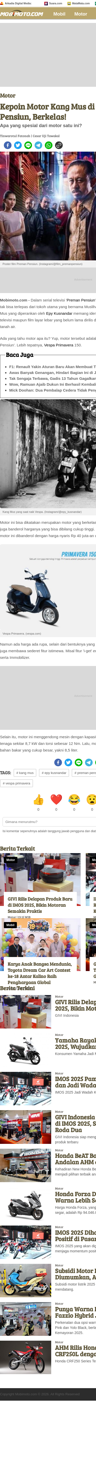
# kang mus (25, 773)
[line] (28, 145)
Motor (80, 14)
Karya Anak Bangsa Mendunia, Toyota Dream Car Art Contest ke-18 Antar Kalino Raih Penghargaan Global (40, 973)
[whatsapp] (49, 145)
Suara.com (55, 3)
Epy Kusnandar (59, 313)
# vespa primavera (16, 783)
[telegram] (38, 145)
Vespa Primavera (58, 345)
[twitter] (18, 145)
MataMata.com (81, 3)
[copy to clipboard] (59, 145)
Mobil (60, 14)
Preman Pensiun (81, 300)
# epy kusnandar (54, 773)
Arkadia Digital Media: (18, 3)
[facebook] (8, 145)
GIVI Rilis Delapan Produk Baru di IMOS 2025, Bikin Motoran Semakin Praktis (40, 905)
